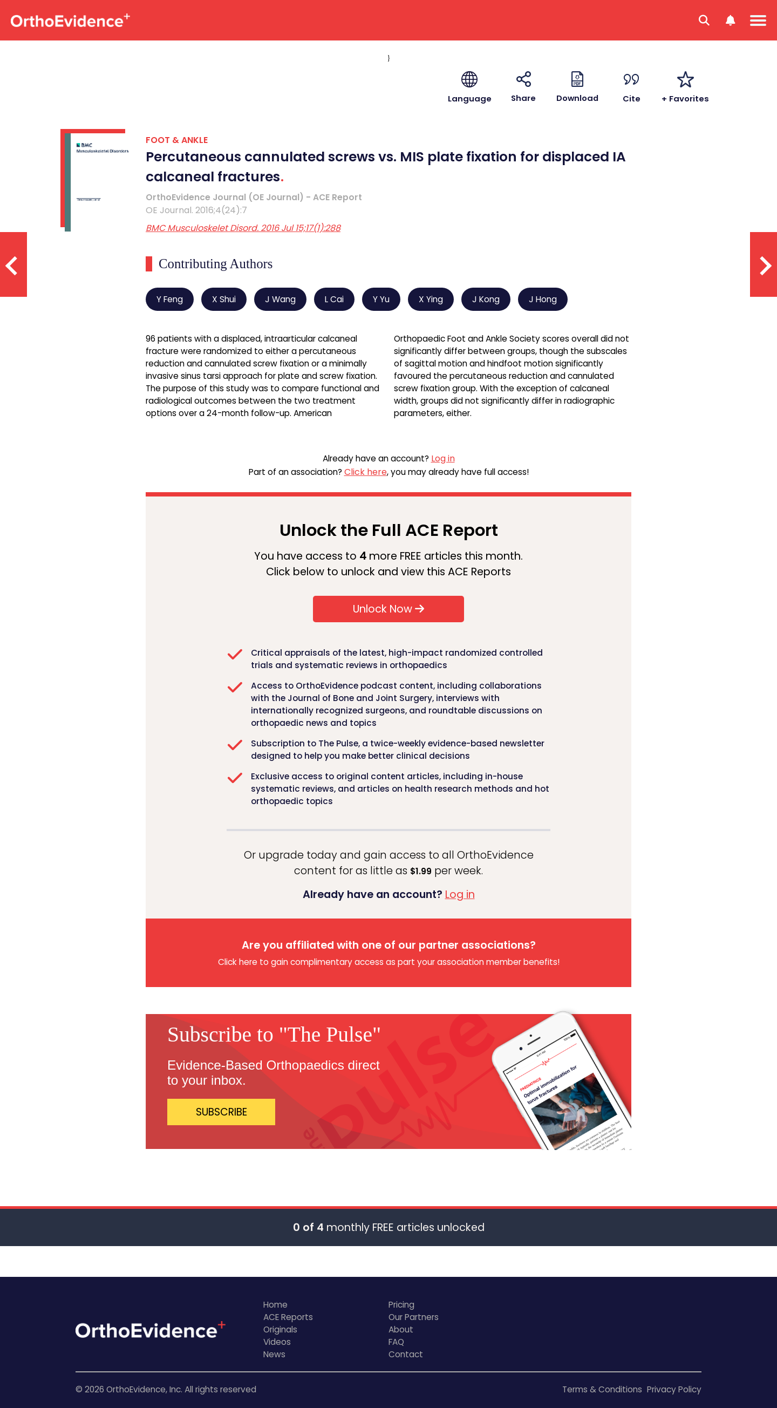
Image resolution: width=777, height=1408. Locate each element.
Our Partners (413, 1317)
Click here (365, 472)
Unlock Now (388, 609)
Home (275, 1304)
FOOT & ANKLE (177, 140)
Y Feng (169, 299)
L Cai (334, 299)
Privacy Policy (674, 1389)
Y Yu (381, 299)
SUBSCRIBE (221, 1112)
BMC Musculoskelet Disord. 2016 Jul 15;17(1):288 (243, 228)
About (400, 1329)
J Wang (280, 299)
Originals (280, 1329)
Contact (405, 1354)
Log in (443, 458)
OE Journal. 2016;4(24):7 (196, 210)
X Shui (224, 299)
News (274, 1354)
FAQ (396, 1342)
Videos (277, 1342)
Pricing (401, 1304)
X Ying (431, 299)
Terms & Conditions (602, 1389)
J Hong (543, 299)
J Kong (486, 299)
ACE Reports (288, 1317)
